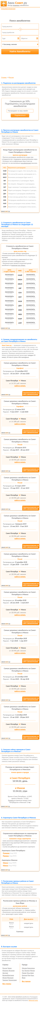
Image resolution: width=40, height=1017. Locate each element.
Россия (11, 77)
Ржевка (6, 856)
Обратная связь (33, 1000)
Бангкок (24, 975)
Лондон (27, 971)
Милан (32, 971)
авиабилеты (18, 3)
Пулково (6, 853)
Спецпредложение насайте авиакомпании (31, 393)
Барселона (31, 968)
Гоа (23, 971)
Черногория (13, 980)
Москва (24, 968)
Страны (4, 77)
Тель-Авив (30, 973)
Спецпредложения (8, 9)
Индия (5, 978)
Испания (11, 971)
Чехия (10, 968)
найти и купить (20, 386)
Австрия (5, 973)
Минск (5, 863)
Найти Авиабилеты (20, 51)
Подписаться (20, 115)
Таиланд (5, 980)
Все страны (7, 984)
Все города (26, 981)
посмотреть (9, 274)
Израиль (5, 971)
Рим (29, 975)
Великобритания (8, 975)
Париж (24, 973)
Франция (10, 978)
